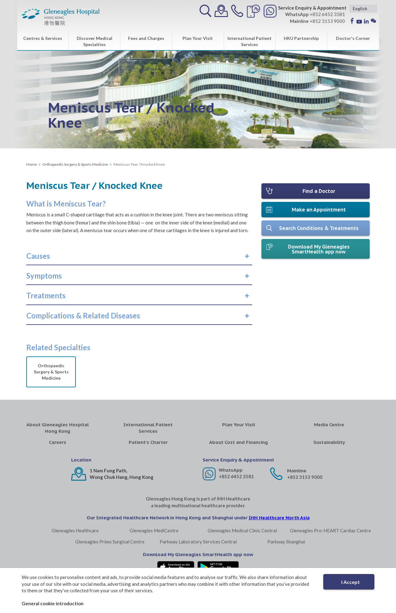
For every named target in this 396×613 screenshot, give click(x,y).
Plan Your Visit (198, 38)
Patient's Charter (148, 442)
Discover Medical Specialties (94, 41)
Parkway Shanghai (286, 541)
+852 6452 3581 (236, 476)
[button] (38, 256)
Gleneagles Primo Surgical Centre (109, 541)
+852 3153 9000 (304, 477)
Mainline (296, 471)
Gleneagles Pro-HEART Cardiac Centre (330, 530)
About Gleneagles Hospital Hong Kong (57, 428)
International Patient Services (249, 41)
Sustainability (329, 442)
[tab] (139, 256)
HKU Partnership (301, 38)
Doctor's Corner (353, 38)
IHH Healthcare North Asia (279, 518)
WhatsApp (231, 470)
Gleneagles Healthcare (75, 530)
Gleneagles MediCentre (154, 530)
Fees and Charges (146, 38)
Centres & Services (42, 38)
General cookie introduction (53, 603)
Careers (57, 442)
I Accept (350, 582)
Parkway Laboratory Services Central (198, 541)
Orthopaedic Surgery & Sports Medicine (75, 164)
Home (31, 164)
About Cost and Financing (238, 442)
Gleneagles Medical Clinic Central (242, 530)
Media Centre (329, 425)
